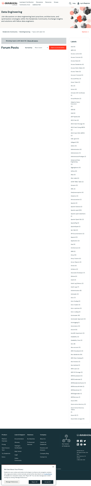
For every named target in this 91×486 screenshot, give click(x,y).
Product (4, 435)
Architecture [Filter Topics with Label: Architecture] (74, 248)
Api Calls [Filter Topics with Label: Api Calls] (73, 230)
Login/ (85, 3)
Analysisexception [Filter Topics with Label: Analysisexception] (76, 192)
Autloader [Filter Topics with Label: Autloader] (74, 294)
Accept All (47, 482)
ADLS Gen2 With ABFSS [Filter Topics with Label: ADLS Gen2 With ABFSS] (78, 133)
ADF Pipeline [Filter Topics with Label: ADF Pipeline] (74, 116)
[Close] (53, 467)
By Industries (31, 439)
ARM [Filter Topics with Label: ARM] (72, 251)
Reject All (34, 482)
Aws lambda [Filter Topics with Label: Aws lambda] (74, 365)
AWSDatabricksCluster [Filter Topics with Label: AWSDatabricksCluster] (77, 383)
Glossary (17, 442)
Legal (16, 455)
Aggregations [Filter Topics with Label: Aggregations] (75, 167)
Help (74, 3)
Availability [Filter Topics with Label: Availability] (74, 337)
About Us (43, 439)
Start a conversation (57, 48)
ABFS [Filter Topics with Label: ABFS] (72, 50)
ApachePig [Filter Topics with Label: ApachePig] (74, 223)
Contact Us (43, 457)
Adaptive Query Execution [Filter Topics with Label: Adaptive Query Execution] (75, 103)
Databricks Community (9, 4)
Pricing (4, 444)
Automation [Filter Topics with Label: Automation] (74, 326)
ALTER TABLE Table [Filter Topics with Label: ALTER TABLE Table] (76, 182)
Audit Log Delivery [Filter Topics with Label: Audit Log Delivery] (76, 283)
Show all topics (32, 41)
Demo (3, 457)
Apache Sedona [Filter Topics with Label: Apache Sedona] (75, 206)
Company (43, 435)
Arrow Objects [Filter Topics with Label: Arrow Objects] (75, 262)
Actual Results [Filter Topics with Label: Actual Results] (75, 98)
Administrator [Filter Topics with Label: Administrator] (75, 153)
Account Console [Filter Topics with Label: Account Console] (76, 75)
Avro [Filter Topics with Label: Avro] (72, 344)
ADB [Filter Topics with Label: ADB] (72, 109)
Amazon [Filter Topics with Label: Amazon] (73, 185)
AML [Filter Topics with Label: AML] (72, 189)
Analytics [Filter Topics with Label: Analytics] (73, 196)
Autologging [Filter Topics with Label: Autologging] (74, 322)
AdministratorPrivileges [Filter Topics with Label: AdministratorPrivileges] (77, 156)
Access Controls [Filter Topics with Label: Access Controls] (75, 57)
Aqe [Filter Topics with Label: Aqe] (72, 244)
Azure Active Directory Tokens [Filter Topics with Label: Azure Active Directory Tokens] (77, 408)
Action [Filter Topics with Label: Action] (73, 89)
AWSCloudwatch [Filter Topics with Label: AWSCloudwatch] (76, 376)
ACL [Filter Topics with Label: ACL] (72, 86)
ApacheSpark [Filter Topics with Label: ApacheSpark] (75, 226)
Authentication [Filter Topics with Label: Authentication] (75, 290)
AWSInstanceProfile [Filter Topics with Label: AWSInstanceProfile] (76, 386)
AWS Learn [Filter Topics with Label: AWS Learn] (74, 368)
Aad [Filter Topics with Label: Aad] (72, 46)
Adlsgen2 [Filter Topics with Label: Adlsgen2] (73, 142)
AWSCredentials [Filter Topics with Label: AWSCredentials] (75, 379)
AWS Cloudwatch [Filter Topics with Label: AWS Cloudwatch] (76, 351)
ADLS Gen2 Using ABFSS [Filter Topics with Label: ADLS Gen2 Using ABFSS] (78, 127)
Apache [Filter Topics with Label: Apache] (73, 203)
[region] (28, 475)
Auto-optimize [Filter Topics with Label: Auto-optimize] (75, 308)
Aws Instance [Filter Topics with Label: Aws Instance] (74, 361)
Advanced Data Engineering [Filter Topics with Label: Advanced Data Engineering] (75, 161)
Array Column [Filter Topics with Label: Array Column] (75, 258)
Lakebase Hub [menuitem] (37, 5)
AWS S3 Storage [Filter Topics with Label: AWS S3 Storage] (76, 372)
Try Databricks (6, 453)
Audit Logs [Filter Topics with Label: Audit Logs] (74, 287)
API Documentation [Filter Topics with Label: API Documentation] (76, 233)
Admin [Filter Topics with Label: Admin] (73, 146)
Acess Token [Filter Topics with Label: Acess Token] (74, 82)
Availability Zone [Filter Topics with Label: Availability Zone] (75, 340)
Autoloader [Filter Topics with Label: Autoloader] (74, 315)
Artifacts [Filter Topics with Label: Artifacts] (73, 269)
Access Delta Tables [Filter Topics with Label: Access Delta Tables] (77, 68)
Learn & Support (20, 435)
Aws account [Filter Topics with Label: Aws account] (74, 347)
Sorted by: (29, 48)
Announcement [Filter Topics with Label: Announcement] (75, 199)
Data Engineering (24, 32)
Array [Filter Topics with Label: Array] (72, 255)
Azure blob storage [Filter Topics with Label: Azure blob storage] (76, 419)
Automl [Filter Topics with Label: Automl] (73, 329)
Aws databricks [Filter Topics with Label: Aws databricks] (75, 354)
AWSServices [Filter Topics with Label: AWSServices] (74, 397)
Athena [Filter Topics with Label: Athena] (73, 276)
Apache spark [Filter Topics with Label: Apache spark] (75, 210)
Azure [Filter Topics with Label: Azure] (72, 400)
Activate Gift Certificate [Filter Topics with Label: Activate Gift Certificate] (78, 93)
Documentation (19, 439)
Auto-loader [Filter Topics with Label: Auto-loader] (74, 305)
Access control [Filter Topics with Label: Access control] (75, 54)
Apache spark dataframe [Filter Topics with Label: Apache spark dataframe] (78, 214)
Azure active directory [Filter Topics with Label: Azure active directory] (77, 404)
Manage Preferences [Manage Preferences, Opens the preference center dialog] (12, 482)
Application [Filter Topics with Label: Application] (74, 241)
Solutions (30, 435)
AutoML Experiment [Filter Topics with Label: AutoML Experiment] (76, 333)
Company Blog (44, 453)
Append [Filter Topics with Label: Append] (73, 237)
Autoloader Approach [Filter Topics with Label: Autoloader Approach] (77, 319)
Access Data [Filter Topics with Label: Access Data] (74, 61)
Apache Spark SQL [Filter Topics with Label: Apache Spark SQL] (76, 219)
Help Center (18, 451)
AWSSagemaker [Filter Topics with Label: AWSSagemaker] (75, 393)
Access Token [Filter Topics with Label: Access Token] (75, 71)
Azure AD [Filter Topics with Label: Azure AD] (73, 415)
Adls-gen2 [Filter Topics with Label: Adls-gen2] (74, 139)
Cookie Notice (48, 474)
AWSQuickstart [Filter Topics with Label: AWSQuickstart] (75, 390)
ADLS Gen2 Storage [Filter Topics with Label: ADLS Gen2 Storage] (76, 124)
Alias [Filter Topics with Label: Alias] (72, 174)
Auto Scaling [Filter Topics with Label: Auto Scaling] (74, 301)
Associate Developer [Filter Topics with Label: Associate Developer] (77, 273)
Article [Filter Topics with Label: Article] (73, 265)
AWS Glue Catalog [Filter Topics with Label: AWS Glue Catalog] (76, 358)
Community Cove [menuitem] (25, 5)
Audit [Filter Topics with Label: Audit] (72, 280)
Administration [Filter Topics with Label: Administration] (75, 149)
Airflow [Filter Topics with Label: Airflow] (73, 171)
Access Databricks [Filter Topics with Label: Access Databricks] (76, 64)
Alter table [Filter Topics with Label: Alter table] (74, 178)
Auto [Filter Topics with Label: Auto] (72, 297)
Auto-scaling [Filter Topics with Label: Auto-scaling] (74, 312)
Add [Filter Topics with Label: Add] (72, 113)
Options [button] (84, 32)
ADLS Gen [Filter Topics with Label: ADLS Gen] (74, 120)
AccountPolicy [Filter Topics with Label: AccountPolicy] (75, 78)
